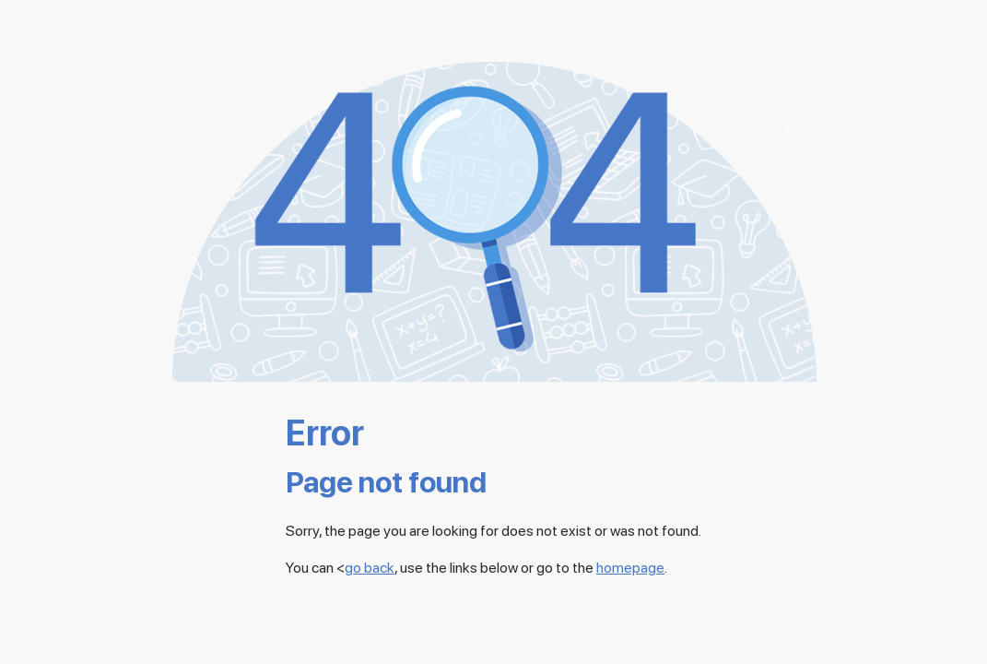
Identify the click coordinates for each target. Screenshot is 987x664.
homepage (630, 567)
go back (369, 567)
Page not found (386, 483)
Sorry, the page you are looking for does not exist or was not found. (493, 531)
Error (325, 432)
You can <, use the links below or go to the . (476, 568)
